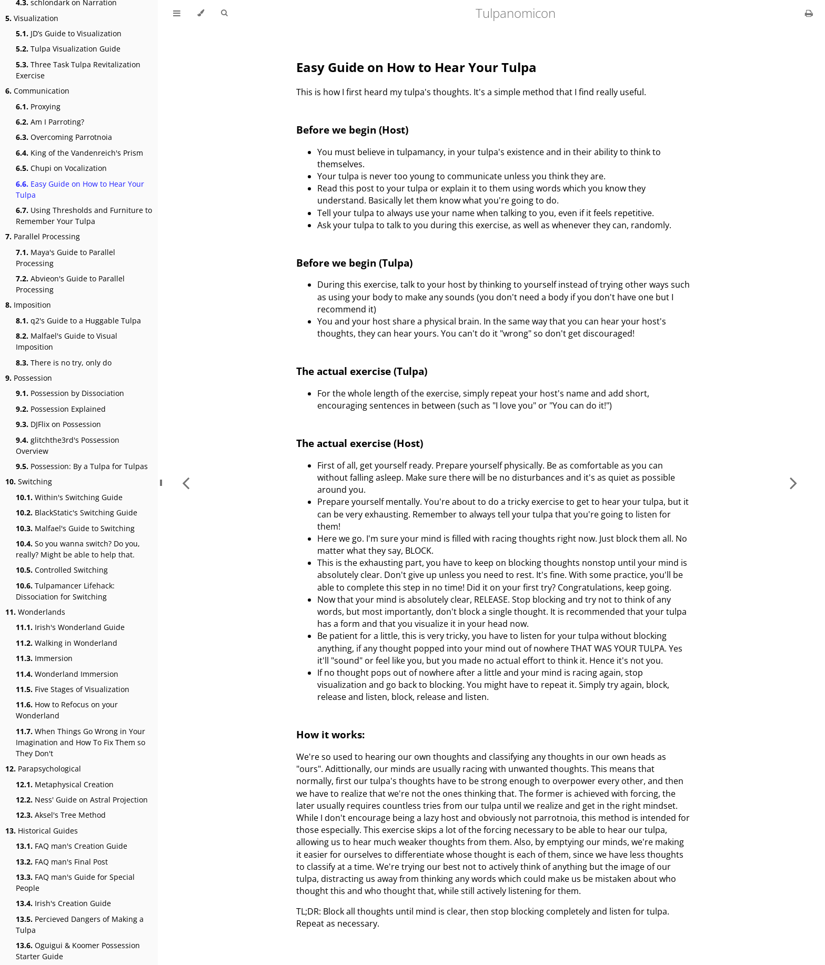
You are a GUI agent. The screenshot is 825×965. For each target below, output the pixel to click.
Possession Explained (61, 409)
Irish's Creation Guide (63, 903)
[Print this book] (809, 13)
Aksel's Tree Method (61, 815)
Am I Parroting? (50, 122)
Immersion (44, 658)
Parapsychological (43, 769)
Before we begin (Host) (352, 129)
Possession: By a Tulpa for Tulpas (82, 466)
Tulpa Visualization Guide (68, 49)
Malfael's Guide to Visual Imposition (66, 341)
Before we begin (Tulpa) (354, 262)
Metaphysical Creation (65, 784)
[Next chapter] (793, 482)
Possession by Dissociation (70, 393)
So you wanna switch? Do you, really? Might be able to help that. (78, 549)
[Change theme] (201, 13)
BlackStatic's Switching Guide (76, 512)
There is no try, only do (64, 363)
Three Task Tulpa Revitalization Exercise (78, 69)
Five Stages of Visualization (72, 689)
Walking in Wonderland (66, 643)
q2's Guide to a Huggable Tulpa (78, 321)
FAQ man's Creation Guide (71, 846)
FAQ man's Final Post (62, 862)
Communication (37, 91)
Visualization (31, 18)
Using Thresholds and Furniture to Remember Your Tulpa (84, 215)
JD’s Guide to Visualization (69, 33)
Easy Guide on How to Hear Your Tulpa (80, 189)
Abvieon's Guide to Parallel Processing (70, 283)
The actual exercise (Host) (359, 443)
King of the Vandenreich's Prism (79, 153)
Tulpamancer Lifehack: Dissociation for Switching (65, 591)
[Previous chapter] (185, 482)
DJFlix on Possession (58, 424)
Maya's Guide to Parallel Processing (65, 257)
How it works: (330, 734)
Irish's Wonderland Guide (70, 627)
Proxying (38, 106)
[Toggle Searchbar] (224, 13)
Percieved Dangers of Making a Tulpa (80, 924)
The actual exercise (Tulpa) (361, 371)
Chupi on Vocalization (61, 168)
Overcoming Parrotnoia (64, 137)
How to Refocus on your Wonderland (67, 709)
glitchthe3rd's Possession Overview (67, 445)
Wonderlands (35, 612)
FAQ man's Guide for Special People (75, 882)
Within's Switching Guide (69, 497)
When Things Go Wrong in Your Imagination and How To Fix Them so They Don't (80, 742)
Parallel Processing (42, 236)
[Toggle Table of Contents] (177, 13)
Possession (28, 378)
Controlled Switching (62, 570)
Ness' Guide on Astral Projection (82, 800)
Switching (28, 481)
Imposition (28, 305)
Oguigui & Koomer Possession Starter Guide (78, 950)
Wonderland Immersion (67, 674)
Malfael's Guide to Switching (75, 528)
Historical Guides (41, 831)
